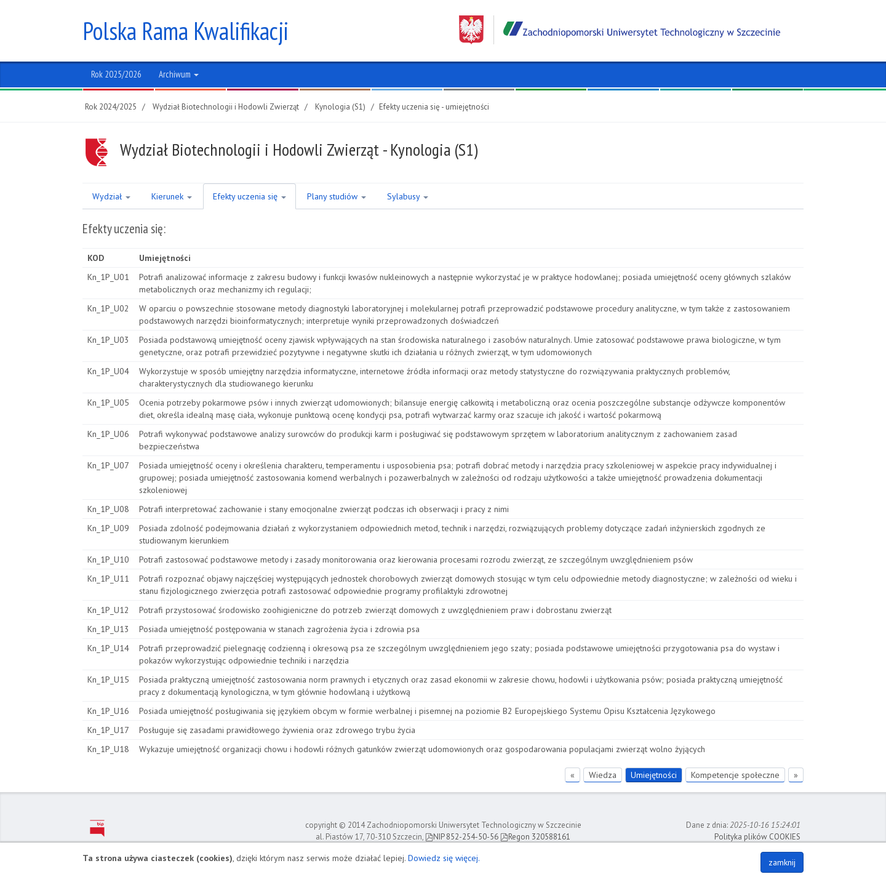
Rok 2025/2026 (116, 74)
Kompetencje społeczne (735, 774)
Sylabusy (407, 196)
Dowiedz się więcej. (444, 858)
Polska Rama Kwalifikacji (185, 30)
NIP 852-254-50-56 (461, 837)
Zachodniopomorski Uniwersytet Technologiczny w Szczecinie (619, 29)
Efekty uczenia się (249, 196)
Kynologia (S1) (340, 107)
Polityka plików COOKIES (757, 837)
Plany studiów (336, 196)
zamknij (782, 862)
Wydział (111, 196)
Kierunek (171, 196)
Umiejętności (654, 774)
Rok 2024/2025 (111, 107)
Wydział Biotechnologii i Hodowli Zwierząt (226, 107)
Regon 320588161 (535, 837)
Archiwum (179, 74)
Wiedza (603, 774)
